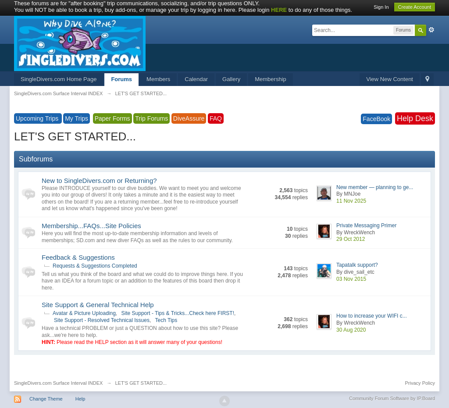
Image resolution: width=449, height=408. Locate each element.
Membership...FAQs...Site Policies (91, 225)
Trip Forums (151, 118)
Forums (121, 79)
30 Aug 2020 (351, 330)
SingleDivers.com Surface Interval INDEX (58, 383)
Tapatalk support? (357, 265)
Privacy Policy (420, 383)
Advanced (431, 29)
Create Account (414, 7)
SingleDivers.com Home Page (58, 79)
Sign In (381, 7)
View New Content (389, 79)
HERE (279, 10)
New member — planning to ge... (374, 187)
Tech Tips (166, 320)
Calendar (196, 79)
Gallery (231, 79)
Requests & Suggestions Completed (95, 266)
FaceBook (376, 118)
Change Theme (46, 398)
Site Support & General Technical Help (98, 304)
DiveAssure (189, 118)
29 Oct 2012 (350, 239)
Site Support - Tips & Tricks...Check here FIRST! (177, 313)
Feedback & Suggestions (78, 257)
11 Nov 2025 (351, 201)
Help (80, 398)
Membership (270, 79)
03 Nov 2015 (351, 279)
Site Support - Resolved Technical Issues (102, 320)
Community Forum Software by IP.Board (392, 398)
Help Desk (415, 118)
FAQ (216, 118)
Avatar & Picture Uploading (84, 313)
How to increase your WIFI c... (371, 316)
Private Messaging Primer (366, 225)
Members (158, 79)
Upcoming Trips (38, 118)
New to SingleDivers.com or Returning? (99, 180)
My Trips (76, 118)
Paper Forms (112, 118)
